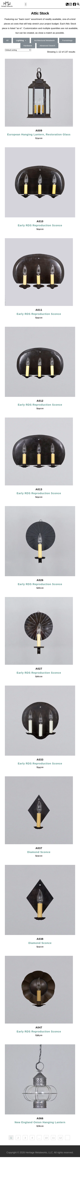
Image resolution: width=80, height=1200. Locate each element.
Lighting (21, 40)
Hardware (28, 45)
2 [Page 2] (18, 1138)
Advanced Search (47, 45)
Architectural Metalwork (44, 40)
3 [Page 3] (25, 1138)
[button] (25, 4)
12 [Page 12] (60, 1138)
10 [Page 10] (46, 1138)
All (7, 40)
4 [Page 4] (32, 1138)
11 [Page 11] (53, 1138)
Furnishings (67, 40)
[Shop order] (18, 50)
